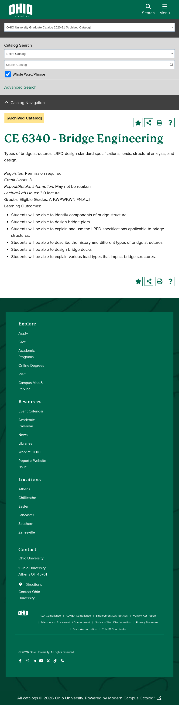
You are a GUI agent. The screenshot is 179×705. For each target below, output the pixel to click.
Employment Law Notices (112, 616)
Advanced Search (20, 87)
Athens (24, 489)
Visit (22, 374)
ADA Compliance (50, 616)
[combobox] (89, 27)
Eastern (24, 506)
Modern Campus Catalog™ (131, 698)
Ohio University (39, 652)
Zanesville (26, 532)
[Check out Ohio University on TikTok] (55, 661)
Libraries (25, 443)
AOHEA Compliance (78, 616)
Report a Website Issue (32, 463)
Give (22, 341)
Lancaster (26, 514)
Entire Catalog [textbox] (16, 54)
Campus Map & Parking (30, 385)
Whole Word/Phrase (29, 74)
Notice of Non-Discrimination (113, 622)
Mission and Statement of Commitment (65, 622)
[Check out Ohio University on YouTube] (41, 661)
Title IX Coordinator (114, 629)
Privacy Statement (147, 622)
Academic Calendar (26, 423)
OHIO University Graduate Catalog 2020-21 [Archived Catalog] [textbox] (49, 27)
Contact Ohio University (29, 594)
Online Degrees (31, 365)
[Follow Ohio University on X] (48, 661)
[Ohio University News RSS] (62, 661)
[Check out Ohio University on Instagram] (27, 661)
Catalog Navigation (27, 102)
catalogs (30, 698)
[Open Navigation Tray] (164, 11)
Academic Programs (26, 353)
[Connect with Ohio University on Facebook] (20, 661)
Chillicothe (27, 497)
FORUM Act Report (144, 616)
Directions (33, 584)
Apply (23, 333)
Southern (25, 523)
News (23, 434)
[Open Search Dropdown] (148, 11)
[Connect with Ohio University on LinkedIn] (34, 661)
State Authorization (85, 629)
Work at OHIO (29, 451)
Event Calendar (30, 411)
